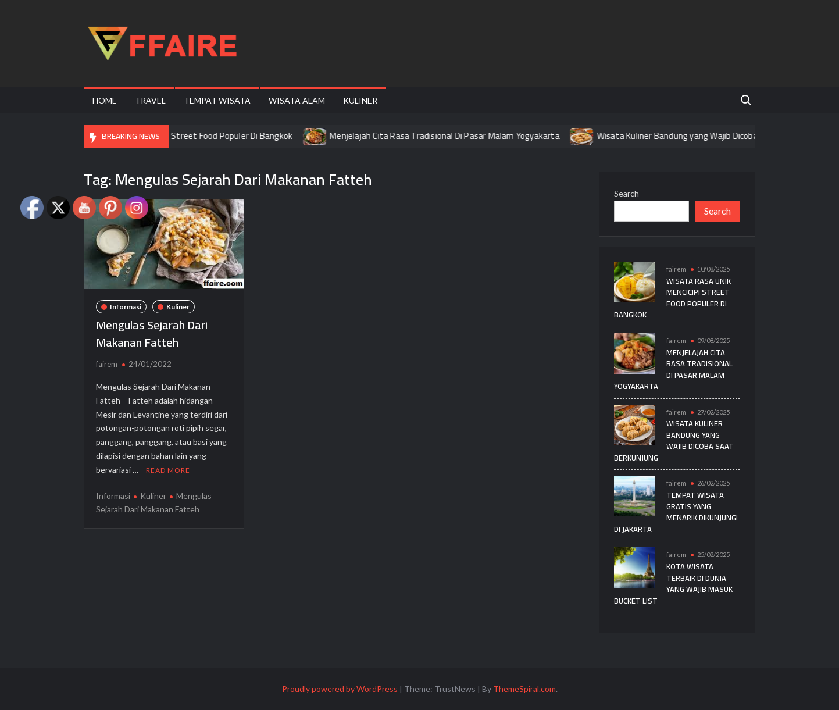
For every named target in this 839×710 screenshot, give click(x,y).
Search (626, 193)
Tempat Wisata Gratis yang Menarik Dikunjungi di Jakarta (676, 512)
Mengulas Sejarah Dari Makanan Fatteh (152, 333)
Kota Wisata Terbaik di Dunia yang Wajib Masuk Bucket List (673, 583)
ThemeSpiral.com (524, 689)
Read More (168, 470)
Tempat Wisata (217, 100)
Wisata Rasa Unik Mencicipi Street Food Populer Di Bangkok (188, 135)
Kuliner (360, 100)
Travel (150, 100)
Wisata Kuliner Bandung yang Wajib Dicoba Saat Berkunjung (718, 135)
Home (104, 100)
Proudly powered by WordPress (340, 689)
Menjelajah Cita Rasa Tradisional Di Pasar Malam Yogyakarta (453, 135)
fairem (106, 364)
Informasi (125, 306)
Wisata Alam (297, 100)
